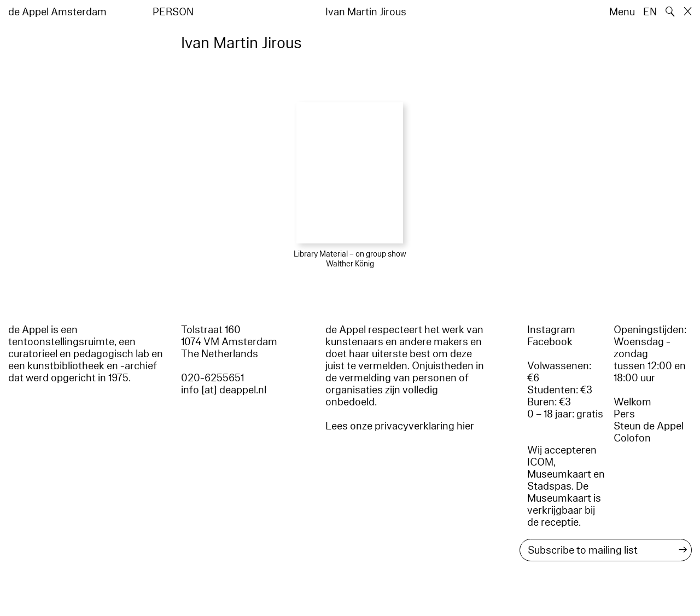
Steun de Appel (649, 426)
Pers (624, 414)
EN (650, 12)
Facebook (550, 342)
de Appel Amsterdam (57, 12)
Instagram (551, 330)
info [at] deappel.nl (223, 390)
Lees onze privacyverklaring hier (399, 426)
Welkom (632, 402)
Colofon (632, 438)
